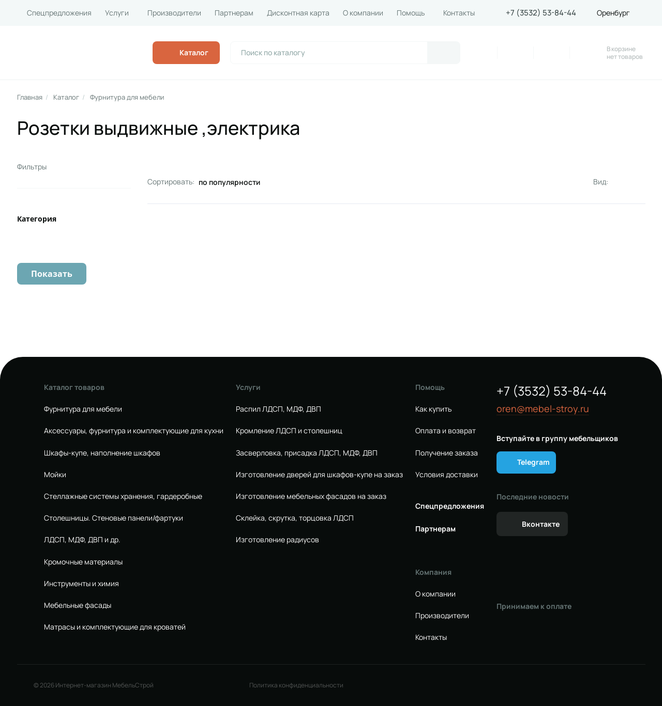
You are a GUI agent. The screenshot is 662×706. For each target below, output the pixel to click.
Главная (29, 97)
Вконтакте (541, 524)
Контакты (459, 13)
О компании (363, 13)
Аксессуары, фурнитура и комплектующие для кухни (133, 430)
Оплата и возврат (445, 430)
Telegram (533, 462)
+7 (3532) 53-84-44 (541, 13)
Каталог (66, 97)
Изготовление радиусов (277, 539)
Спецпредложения (59, 13)
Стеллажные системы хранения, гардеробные (123, 496)
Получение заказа (446, 453)
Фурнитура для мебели (127, 97)
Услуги (117, 13)
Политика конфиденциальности (296, 685)
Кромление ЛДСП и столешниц (289, 430)
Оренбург (613, 13)
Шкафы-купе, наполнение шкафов (102, 453)
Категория (36, 219)
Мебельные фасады (77, 605)
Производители (174, 13)
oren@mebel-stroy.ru (542, 409)
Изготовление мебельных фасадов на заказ (311, 496)
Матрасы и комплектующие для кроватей (115, 627)
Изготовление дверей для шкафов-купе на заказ (319, 474)
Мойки (55, 474)
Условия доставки (446, 474)
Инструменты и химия (81, 583)
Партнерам (234, 13)
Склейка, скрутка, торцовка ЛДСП (295, 518)
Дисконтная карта (298, 13)
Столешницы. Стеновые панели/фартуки (113, 518)
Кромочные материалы (83, 562)
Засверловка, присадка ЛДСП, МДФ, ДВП (307, 453)
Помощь (411, 13)
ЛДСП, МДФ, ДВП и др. (82, 539)
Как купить (433, 409)
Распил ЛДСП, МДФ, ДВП (278, 409)
